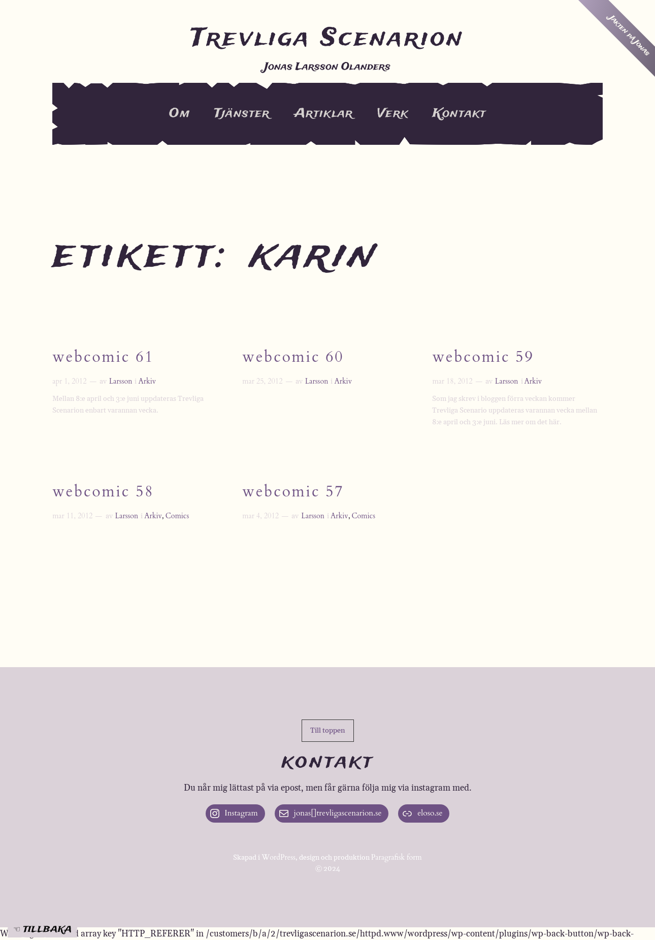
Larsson (121, 381)
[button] (328, 730)
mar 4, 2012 (260, 516)
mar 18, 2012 (452, 381)
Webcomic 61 (103, 358)
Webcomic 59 (483, 358)
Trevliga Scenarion (327, 38)
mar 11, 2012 (72, 516)
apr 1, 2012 (69, 381)
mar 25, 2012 (262, 381)
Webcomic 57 (293, 493)
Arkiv (147, 381)
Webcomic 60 (293, 358)
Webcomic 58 (103, 493)
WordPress (278, 857)
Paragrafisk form (396, 857)
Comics (177, 516)
